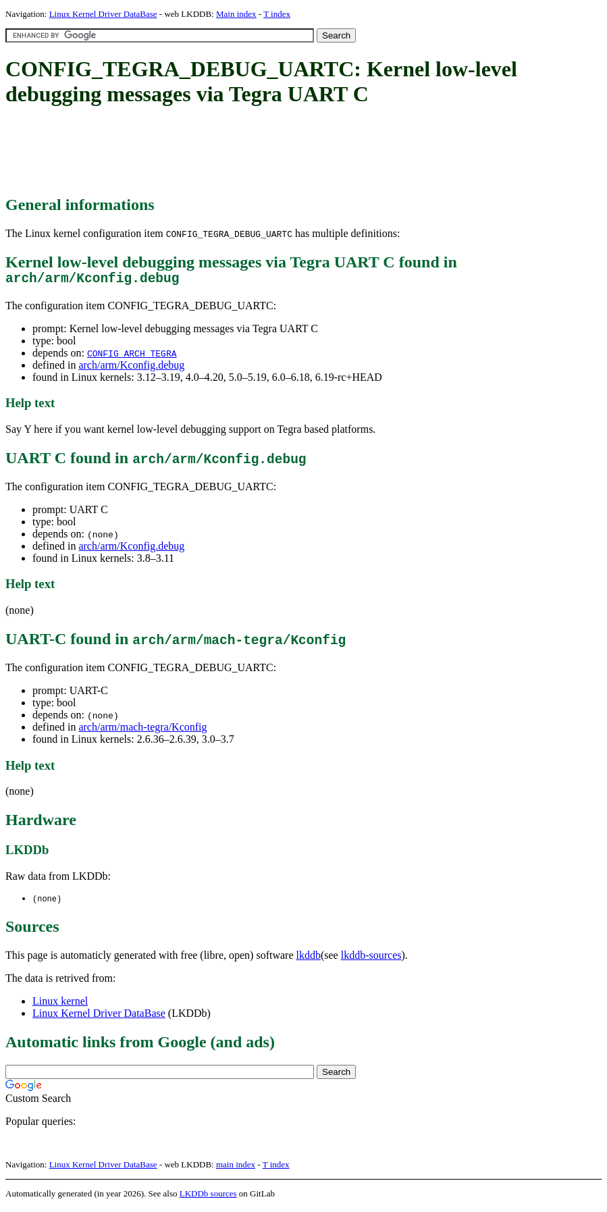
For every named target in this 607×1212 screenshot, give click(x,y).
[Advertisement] (251, 152)
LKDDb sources (208, 1197)
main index (235, 1168)
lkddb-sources (371, 959)
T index (276, 14)
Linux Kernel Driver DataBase (103, 14)
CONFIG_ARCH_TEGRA (132, 356)
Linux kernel (60, 1005)
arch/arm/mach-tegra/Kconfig (142, 730)
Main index (236, 14)
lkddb (308, 959)
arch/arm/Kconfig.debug (131, 368)
